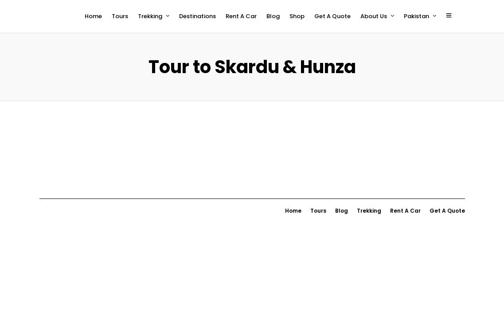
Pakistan (416, 16)
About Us (373, 16)
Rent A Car (241, 16)
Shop (297, 16)
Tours (120, 16)
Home (93, 16)
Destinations (197, 16)
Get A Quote (332, 16)
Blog (273, 16)
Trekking (150, 16)
